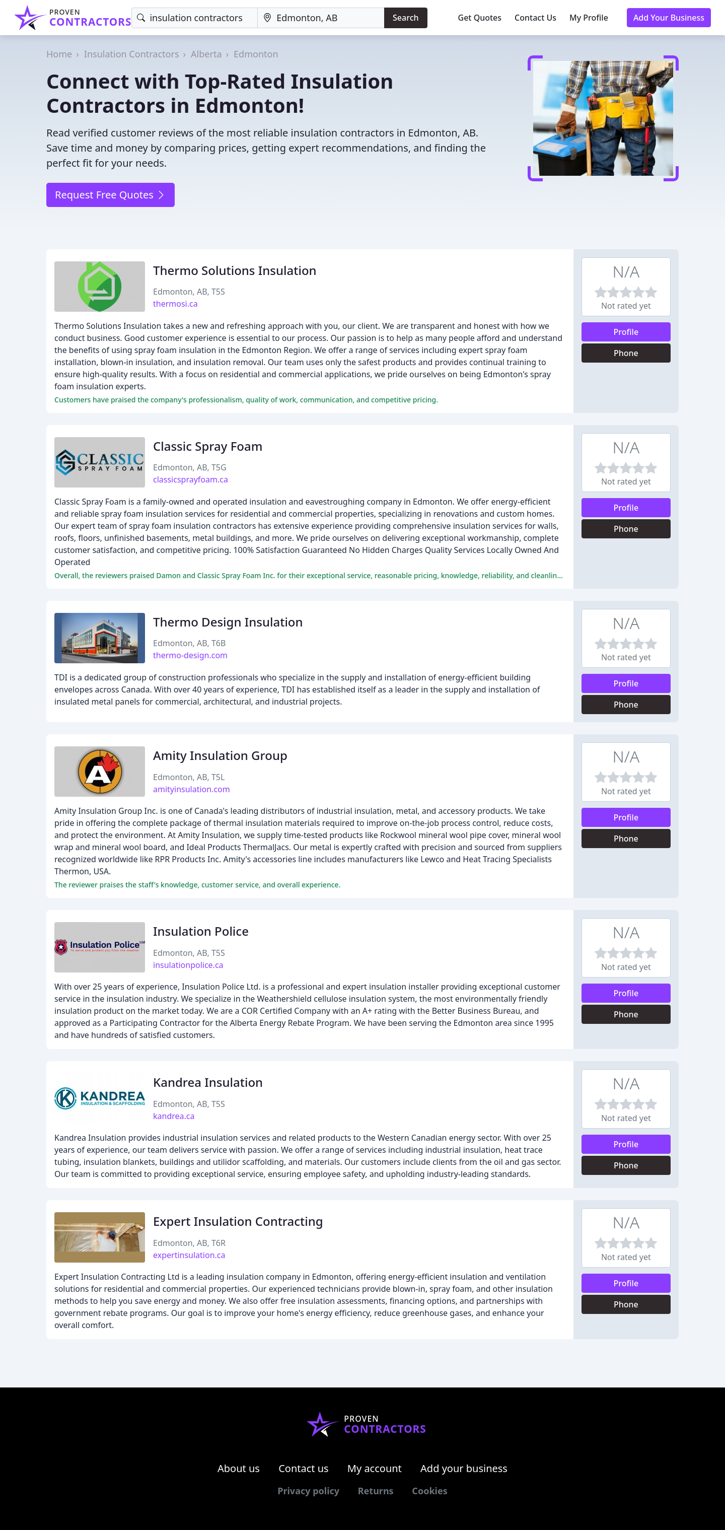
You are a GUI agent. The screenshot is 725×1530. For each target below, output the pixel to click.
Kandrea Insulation (208, 1082)
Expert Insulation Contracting (238, 1221)
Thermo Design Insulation (228, 621)
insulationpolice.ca (188, 964)
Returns (376, 1491)
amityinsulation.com (191, 789)
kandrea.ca (173, 1116)
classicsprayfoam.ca (190, 479)
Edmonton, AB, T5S (189, 291)
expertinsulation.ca (189, 1255)
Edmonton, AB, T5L (189, 777)
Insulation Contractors (131, 54)
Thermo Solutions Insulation (235, 270)
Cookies (429, 1491)
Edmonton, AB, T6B (189, 643)
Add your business (464, 1468)
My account (374, 1468)
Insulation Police (201, 931)
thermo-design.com (190, 655)
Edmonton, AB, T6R (189, 1242)
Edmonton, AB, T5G (190, 467)
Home (59, 54)
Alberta (206, 54)
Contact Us (535, 17)
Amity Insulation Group (220, 755)
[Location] (321, 18)
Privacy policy (308, 1491)
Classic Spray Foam (207, 446)
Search (405, 17)
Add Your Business (668, 17)
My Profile (588, 17)
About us (239, 1468)
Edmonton (256, 54)
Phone (626, 353)
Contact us (303, 1468)
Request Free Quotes (110, 194)
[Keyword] (194, 18)
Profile (626, 331)
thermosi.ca (175, 303)
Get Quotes (480, 17)
